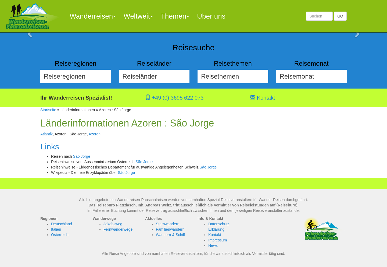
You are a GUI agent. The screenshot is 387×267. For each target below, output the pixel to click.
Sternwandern (167, 224)
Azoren (95, 134)
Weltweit (138, 16)
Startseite (48, 110)
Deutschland (61, 224)
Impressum (217, 240)
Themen (175, 16)
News (213, 245)
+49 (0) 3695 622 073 (174, 98)
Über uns (211, 16)
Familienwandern (170, 229)
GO (340, 16)
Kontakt (262, 98)
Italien (56, 229)
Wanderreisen (93, 16)
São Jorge (81, 156)
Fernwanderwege (117, 229)
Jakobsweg (112, 224)
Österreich (60, 235)
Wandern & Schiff (170, 235)
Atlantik (46, 134)
